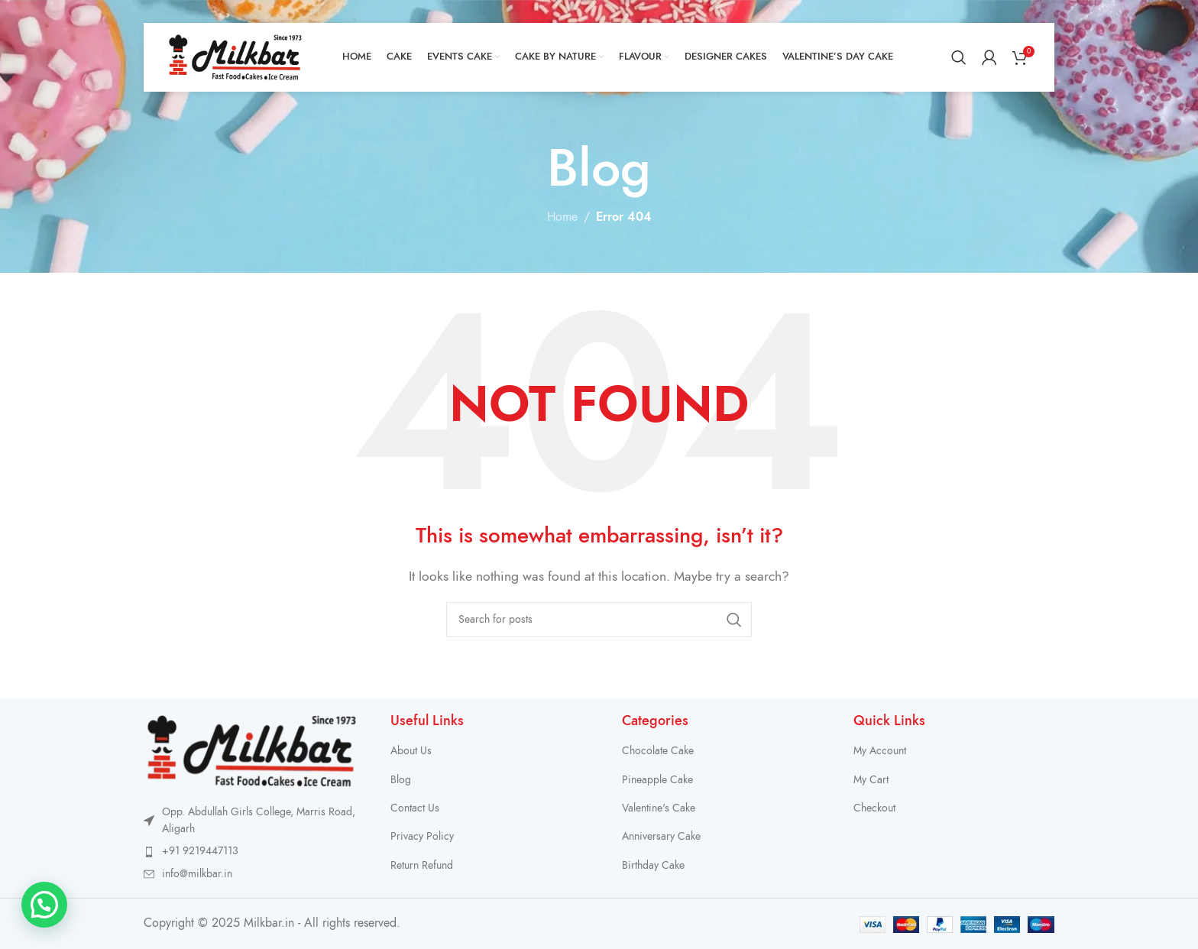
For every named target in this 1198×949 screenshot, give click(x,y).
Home (562, 217)
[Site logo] (235, 56)
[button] (44, 905)
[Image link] (252, 750)
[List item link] (252, 851)
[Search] (959, 57)
